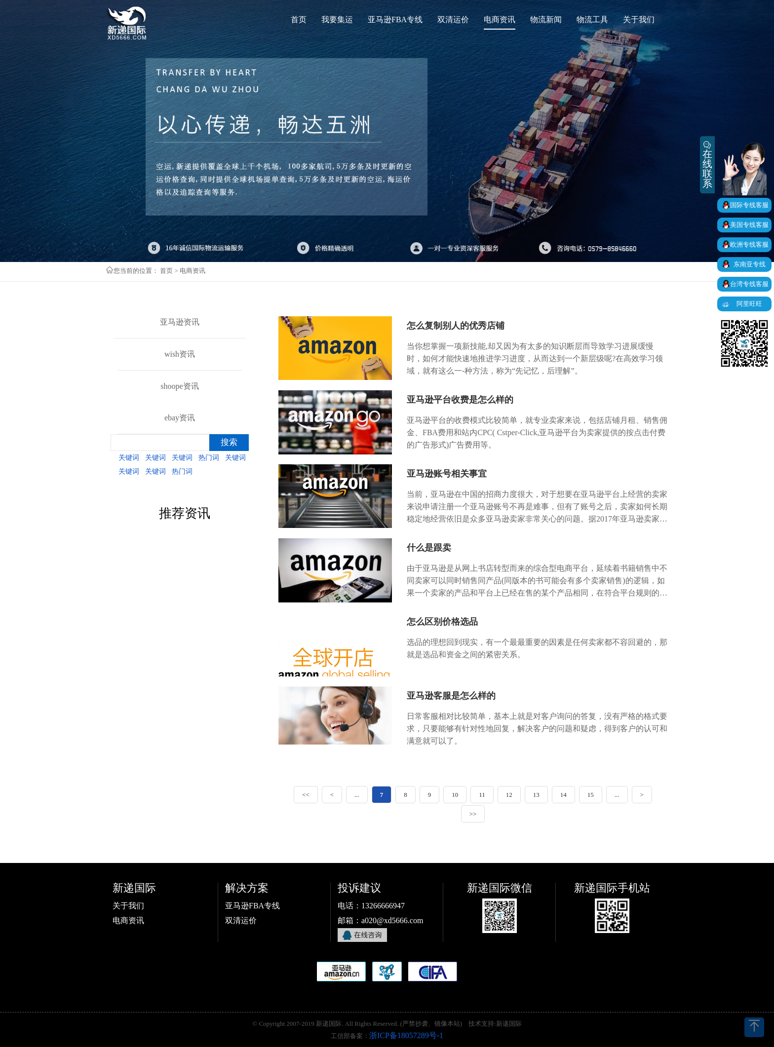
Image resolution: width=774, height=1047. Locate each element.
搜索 (229, 443)
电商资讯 (128, 920)
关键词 (128, 457)
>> (473, 814)
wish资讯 (179, 354)
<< (306, 794)
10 (455, 794)
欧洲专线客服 (749, 244)
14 (563, 794)
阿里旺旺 (749, 303)
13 (536, 794)
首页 (166, 270)
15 (590, 794)
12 (509, 794)
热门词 (208, 457)
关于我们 (128, 905)
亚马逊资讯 (179, 322)
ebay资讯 (179, 417)
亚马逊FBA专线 (252, 905)
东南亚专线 (750, 264)
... (356, 794)
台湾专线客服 (749, 284)
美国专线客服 (749, 224)
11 (482, 794)
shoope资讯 (179, 386)
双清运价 (241, 920)
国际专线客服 (749, 205)
